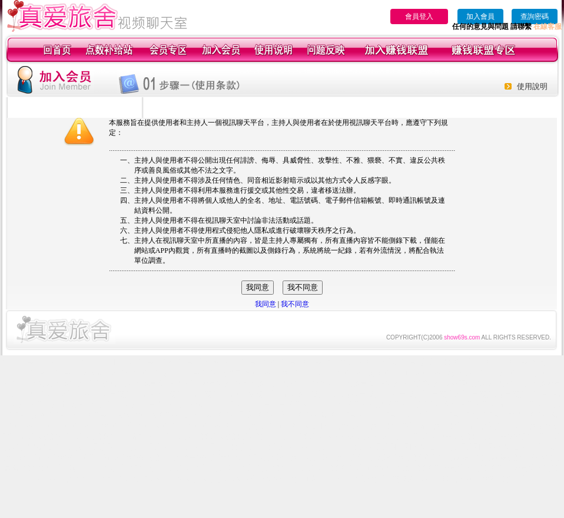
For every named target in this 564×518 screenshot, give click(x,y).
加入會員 (480, 16)
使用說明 (532, 86)
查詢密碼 (534, 16)
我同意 (265, 304)
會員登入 (419, 16)
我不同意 (295, 304)
